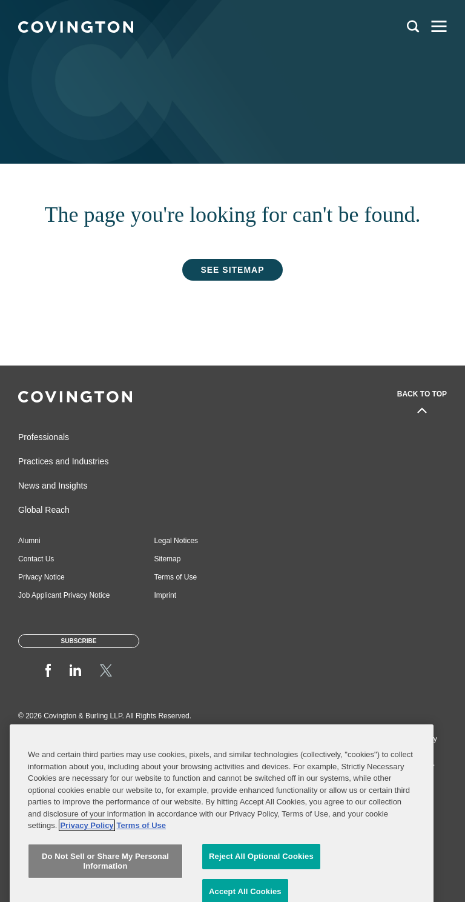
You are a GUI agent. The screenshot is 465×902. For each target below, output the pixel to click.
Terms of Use (175, 577)
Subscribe (79, 641)
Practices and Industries (63, 461)
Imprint (165, 595)
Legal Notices (176, 540)
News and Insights (52, 485)
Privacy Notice (41, 577)
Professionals (43, 437)
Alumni (29, 540)
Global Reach (44, 510)
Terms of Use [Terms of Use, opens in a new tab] (141, 887)
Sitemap (167, 559)
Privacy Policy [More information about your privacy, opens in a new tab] (86, 887)
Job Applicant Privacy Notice (64, 595)
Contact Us (36, 559)
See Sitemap (232, 270)
